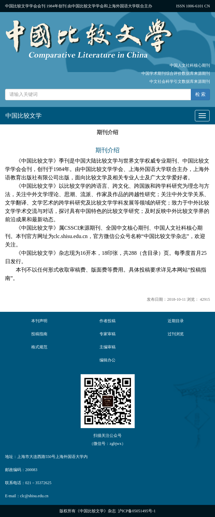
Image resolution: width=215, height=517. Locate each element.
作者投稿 (107, 321)
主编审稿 (107, 347)
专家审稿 (107, 334)
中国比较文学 (23, 115)
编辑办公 (107, 360)
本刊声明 (39, 321)
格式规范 (39, 347)
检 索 (200, 94)
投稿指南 (39, 334)
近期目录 (176, 321)
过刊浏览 (176, 334)
